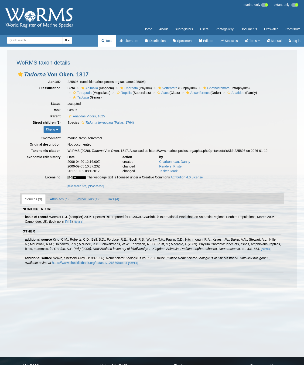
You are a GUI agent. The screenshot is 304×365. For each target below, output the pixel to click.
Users (204, 29)
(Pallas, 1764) (107, 122)
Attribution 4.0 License (187, 177)
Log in (295, 41)
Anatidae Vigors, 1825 (86, 116)
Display (52, 129)
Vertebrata (167, 88)
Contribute (293, 29)
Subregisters (184, 29)
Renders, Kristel (170, 166)
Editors (206, 41)
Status (56, 104)
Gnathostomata (216, 88)
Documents (249, 29)
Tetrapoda (82, 93)
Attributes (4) (59, 199)
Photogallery (224, 29)
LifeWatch (271, 29)
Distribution (155, 41)
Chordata (128, 88)
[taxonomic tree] (77, 186)
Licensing (52, 177)
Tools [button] (252, 41)
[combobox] (34, 40)
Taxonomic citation (46, 151)
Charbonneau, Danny (174, 162)
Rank (57, 110)
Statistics (229, 41)
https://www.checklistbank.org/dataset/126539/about (89, 263)
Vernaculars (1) (88, 199)
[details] (78, 221)
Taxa (107, 41)
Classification (50, 88)
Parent (55, 116)
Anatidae (235, 93)
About (163, 29)
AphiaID (54, 82)
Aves (162, 93)
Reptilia (124, 93)
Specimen (182, 41)
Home (147, 29)
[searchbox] (34, 40)
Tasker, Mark (168, 171)
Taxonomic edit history (43, 157)
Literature (128, 41)
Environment (51, 138)
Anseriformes (197, 93)
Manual (274, 41)
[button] (20, 74)
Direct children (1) (47, 122)
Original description (45, 144)
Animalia (89, 88)
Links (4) (112, 199)
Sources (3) (33, 199)
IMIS (68, 221)
